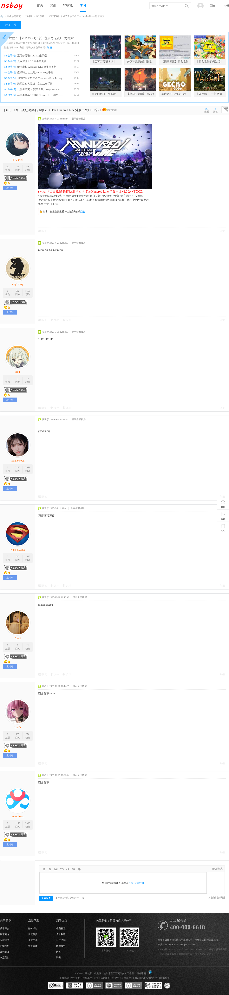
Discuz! (172, 949)
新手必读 (61, 940)
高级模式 (217, 868)
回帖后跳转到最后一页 (69, 897)
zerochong (17, 816)
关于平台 (4, 928)
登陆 (212, 5)
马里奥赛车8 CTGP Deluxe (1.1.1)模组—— (40, 94)
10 (28, 378)
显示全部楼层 (79, 118)
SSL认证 (56, 985)
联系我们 (4, 957)
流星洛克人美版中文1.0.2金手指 (35, 83)
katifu (18, 727)
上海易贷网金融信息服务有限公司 (175, 954)
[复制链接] (112, 110)
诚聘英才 (4, 951)
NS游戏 (28, 16)
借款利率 (61, 934)
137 (17, 734)
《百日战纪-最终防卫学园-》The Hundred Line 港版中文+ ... (78, 16)
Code (73, 869)
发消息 (9, 188)
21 (28, 645)
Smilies (79, 869)
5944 (27, 467)
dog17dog (17, 284)
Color (50, 869)
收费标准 (61, 928)
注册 (226, 5)
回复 (82, 211)
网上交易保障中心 (74, 985)
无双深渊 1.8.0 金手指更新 (31, 61)
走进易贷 (32, 934)
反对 (68, 320)
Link (62, 869)
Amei (18, 638)
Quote (67, 869)
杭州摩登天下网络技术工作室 (119, 973)
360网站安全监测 (113, 985)
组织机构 (4, 946)
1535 (27, 556)
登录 (130, 883)
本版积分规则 (216, 897)
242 (7, 166)
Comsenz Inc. (201, 949)
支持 (56, 320)
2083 (27, 823)
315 (17, 556)
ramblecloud (17, 460)
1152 (17, 823)
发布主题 (10, 24)
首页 (40, 5)
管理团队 (4, 940)
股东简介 (4, 934)
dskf (17, 371)
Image (56, 869)
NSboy (1, 16)
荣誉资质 (32, 946)
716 (27, 166)
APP (223, 527)
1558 (27, 291)
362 (17, 291)
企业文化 (32, 940)
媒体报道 (32, 928)
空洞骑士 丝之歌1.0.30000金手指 (35, 72)
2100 (17, 467)
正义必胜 (17, 159)
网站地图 (141, 973)
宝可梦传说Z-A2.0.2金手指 (32, 55)
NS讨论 (68, 5)
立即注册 (139, 883)
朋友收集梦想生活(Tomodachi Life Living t (40, 78)
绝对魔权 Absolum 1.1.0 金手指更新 (36, 66)
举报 (222, 231)
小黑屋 (97, 973)
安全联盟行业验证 (94, 985)
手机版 (88, 973)
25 (17, 166)
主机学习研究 (14, 16)
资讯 (53, 5)
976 (27, 734)
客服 (223, 504)
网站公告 (61, 946)
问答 (58, 951)
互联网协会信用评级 (172, 985)
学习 (83, 5)
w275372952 (17, 549)
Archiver (79, 973)
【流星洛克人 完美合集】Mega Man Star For (41, 89)
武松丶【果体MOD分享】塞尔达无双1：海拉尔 (41, 38)
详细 (49, 47)
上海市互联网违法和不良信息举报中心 (153, 985)
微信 (223, 516)
